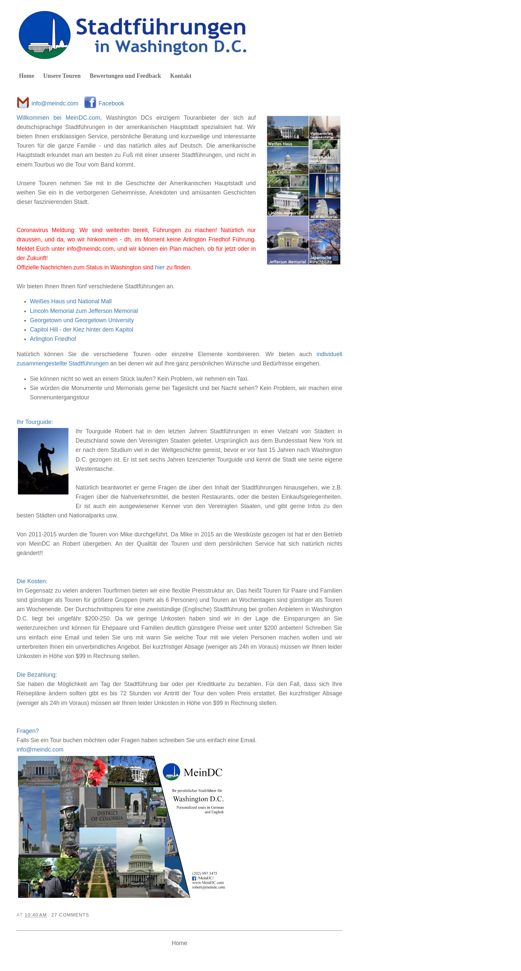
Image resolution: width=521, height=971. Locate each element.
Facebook (111, 103)
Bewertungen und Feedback (125, 75)
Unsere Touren (62, 75)
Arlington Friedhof (53, 339)
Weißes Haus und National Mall (71, 301)
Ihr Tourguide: (35, 422)
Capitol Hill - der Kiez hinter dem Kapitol (81, 329)
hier (160, 267)
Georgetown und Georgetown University (82, 320)
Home (26, 75)
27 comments (70, 914)
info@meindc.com (55, 103)
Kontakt (180, 75)
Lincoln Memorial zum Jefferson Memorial (84, 311)
